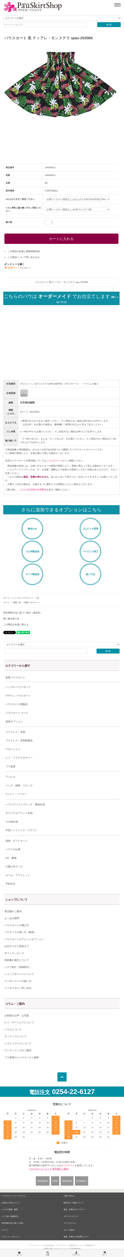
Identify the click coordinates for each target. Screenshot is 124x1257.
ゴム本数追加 (32, 551)
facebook (67, 1180)
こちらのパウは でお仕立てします (61, 298)
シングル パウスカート (23, 598)
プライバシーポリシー (11, 1237)
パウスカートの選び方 (16, 925)
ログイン (5, 1230)
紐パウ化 (90, 574)
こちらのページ (54, 460)
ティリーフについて (15, 1036)
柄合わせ (32, 528)
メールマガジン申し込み (17, 988)
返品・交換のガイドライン (74, 1209)
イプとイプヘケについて (17, 1043)
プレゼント (17, 267)
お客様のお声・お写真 (16, 1015)
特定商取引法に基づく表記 (12, 1223)
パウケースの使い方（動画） (20, 932)
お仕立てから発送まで (16, 946)
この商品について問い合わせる (24, 257)
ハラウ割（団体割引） (11, 1216)
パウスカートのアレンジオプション (24, 939)
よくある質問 (11, 918)
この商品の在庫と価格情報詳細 (24, 251)
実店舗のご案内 (13, 911)
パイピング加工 (90, 551)
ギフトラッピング (14, 953)
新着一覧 (17, 602)
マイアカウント (70, 1223)
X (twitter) (81, 1180)
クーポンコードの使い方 (17, 981)
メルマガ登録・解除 (10, 1209)
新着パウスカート (32, 602)
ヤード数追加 (32, 574)
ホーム (6, 598)
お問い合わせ (69, 1196)
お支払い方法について (11, 1203)
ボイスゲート (68, 1165)
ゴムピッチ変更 (90, 528)
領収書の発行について (16, 960)
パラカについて (13, 1029)
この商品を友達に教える (15, 624)
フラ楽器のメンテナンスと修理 (21, 1057)
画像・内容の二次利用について (76, 1237)
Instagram (42, 1180)
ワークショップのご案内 (17, 1050)
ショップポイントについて (19, 974)
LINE (55, 1180)
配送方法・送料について (73, 1203)
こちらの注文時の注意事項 (32, 489)
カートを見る (69, 1230)
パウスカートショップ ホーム (14, 1196)
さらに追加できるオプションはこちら (61, 509)
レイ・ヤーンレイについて (19, 1022)
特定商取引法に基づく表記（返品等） (22, 612)
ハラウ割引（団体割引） (17, 967)
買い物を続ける (11, 618)
